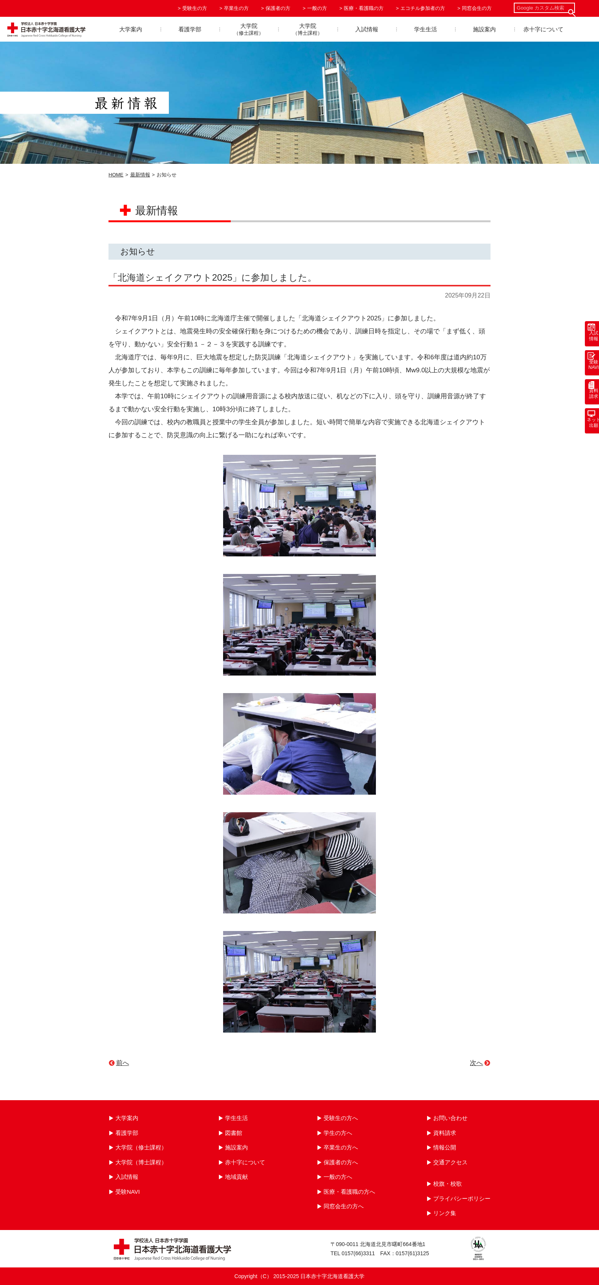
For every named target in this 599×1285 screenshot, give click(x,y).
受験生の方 (194, 8)
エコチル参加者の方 (422, 8)
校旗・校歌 (447, 1183)
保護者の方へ (341, 1162)
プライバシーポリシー (462, 1198)
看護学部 (189, 29)
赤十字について (543, 29)
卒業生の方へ (341, 1147)
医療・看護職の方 (364, 8)
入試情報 (366, 29)
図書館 (233, 1133)
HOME (115, 175)
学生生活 (425, 29)
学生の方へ (338, 1133)
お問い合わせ (450, 1118)
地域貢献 (236, 1176)
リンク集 (444, 1213)
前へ (122, 1063)
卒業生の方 (236, 8)
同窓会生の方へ (344, 1206)
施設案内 (484, 29)
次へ (476, 1063)
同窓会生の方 (477, 8)
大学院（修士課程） (141, 1147)
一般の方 (317, 8)
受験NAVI (127, 1191)
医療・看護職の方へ (349, 1191)
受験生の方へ (341, 1118)
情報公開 (444, 1147)
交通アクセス (450, 1162)
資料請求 (444, 1133)
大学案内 (130, 29)
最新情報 (140, 175)
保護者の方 (278, 8)
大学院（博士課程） (141, 1162)
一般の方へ (338, 1176)
